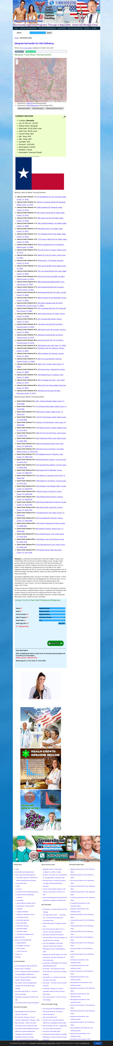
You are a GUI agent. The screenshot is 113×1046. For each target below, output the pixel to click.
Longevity (19, 909)
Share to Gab (31, 51)
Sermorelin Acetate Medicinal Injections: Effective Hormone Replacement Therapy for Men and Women (27, 1031)
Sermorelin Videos (21, 928)
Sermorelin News (21, 923)
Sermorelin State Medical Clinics (28, 28)
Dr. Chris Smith (27, 48)
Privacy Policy (20, 948)
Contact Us (87, 28)
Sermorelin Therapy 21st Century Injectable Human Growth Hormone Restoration (54, 991)
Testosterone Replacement (24, 934)
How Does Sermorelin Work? (51, 1031)
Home (16, 28)
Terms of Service (42, 1043)
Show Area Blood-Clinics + (54, 108)
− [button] (17, 63)
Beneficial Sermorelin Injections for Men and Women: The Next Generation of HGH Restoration (55, 957)
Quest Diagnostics (33, 105)
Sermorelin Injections (22, 920)
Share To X (19, 51)
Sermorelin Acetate (22, 917)
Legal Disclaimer (21, 943)
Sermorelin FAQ (62, 28)
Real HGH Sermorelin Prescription (53, 934)
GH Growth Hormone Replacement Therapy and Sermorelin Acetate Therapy (26, 985)
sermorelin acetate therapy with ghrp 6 (27, 1002)
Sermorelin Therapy (22, 926)
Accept (98, 1043)
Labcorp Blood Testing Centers (25, 903)
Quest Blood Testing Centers (25, 906)
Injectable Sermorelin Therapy (24, 1037)
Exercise (19, 889)
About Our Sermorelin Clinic (75, 28)
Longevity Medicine (22, 911)
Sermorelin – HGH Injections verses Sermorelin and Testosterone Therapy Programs (54, 971)
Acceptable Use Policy (23, 945)
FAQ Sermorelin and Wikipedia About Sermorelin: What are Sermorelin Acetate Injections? (54, 1011)
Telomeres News (21, 931)
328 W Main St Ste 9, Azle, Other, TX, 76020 (52, 345)
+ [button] (17, 60)
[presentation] (28, 634)
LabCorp (29, 103)
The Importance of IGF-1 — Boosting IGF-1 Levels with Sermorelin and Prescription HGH (54, 917)
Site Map (94, 28)
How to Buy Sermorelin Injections (47, 28)
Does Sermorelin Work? (50, 1017)
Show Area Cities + (24, 108)
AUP (59, 1043)
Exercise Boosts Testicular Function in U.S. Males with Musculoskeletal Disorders (54, 883)
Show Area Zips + (38, 108)
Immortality (19, 900)
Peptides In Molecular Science (25, 914)
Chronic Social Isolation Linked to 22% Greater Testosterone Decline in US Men (54, 891)
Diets (18, 886)
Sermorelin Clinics (21, 883)
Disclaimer (33, 1043)
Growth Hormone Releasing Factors (27, 892)
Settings (83, 1043)
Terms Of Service (21, 951)
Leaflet (50, 101)
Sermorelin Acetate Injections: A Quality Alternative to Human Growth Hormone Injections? (55, 1037)
